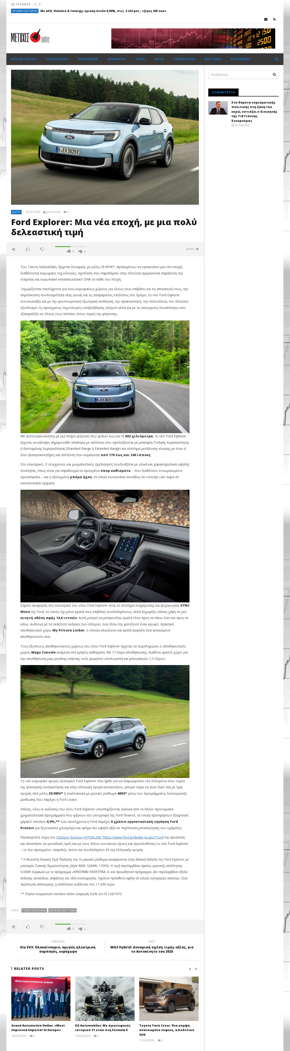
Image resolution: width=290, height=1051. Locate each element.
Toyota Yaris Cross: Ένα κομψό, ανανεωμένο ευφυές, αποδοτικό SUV (166, 1030)
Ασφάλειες (117, 59)
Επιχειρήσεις (57, 59)
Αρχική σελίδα (24, 59)
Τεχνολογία (184, 59)
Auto (159, 59)
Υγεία (140, 59)
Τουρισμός (240, 59)
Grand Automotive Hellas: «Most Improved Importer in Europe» (38, 1027)
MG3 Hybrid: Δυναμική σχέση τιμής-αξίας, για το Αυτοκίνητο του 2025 (152, 947)
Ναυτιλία (213, 59)
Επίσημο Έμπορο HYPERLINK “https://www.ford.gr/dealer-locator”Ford (109, 837)
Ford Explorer (34, 910)
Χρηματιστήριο (25, 11)
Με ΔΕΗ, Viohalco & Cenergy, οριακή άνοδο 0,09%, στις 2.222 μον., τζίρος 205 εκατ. (103, 11)
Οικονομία (88, 59)
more (192, 249)
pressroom (53, 212)
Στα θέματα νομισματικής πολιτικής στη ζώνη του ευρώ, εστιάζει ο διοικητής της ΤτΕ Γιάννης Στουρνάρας (254, 111)
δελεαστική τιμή (63, 910)
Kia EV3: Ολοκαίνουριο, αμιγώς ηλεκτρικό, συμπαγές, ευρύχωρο (58, 947)
